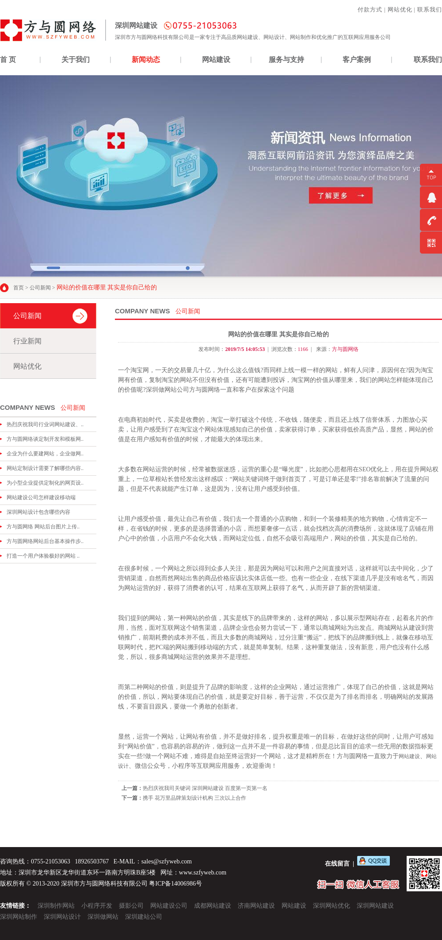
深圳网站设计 (62, 916)
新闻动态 (146, 59)
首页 (18, 288)
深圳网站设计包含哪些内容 (38, 512)
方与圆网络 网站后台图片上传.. (43, 527)
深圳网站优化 (331, 905)
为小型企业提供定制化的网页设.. (45, 483)
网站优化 (400, 9)
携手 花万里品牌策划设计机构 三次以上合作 (194, 798)
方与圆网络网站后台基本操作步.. (45, 541)
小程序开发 (96, 905)
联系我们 (429, 9)
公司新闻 (40, 288)
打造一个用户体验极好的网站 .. (43, 556)
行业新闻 (27, 341)
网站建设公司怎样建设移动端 (41, 497)
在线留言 (337, 863)
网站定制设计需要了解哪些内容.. (45, 468)
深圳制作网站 (56, 905)
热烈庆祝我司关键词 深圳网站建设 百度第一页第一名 (205, 788)
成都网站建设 (212, 905)
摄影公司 (131, 905)
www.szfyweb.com (202, 872)
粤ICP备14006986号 (175, 883)
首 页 (8, 59)
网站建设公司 (168, 905)
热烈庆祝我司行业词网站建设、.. (45, 424)
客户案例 (357, 59)
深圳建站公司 (143, 916)
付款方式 (370, 9)
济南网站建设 (256, 905)
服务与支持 (286, 59)
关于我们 (75, 59)
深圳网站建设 (375, 905)
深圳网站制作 (18, 916)
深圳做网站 (103, 916)
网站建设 (216, 59)
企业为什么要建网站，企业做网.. (45, 454)
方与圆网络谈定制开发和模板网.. (45, 439)
